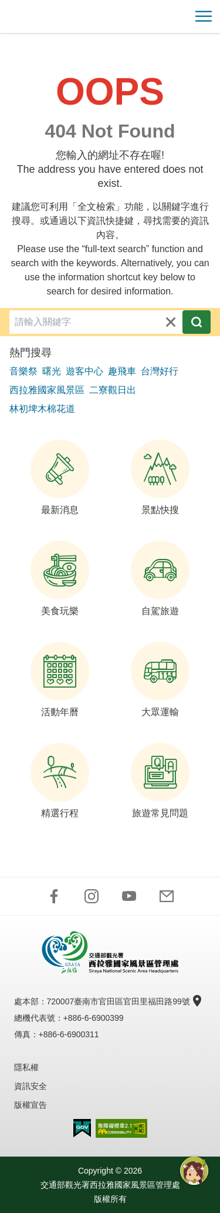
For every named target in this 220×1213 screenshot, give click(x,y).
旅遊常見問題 (160, 780)
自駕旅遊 (160, 578)
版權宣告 (30, 1105)
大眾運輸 (160, 679)
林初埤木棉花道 (42, 409)
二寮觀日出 (112, 390)
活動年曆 (60, 679)
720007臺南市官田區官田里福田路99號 (123, 1001)
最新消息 (60, 477)
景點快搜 (160, 477)
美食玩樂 (60, 578)
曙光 (51, 371)
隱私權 (26, 1067)
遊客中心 (84, 371)
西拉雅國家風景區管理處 (110, 16)
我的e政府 (82, 1128)
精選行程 (60, 780)
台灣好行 (159, 371)
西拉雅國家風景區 (46, 390)
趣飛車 (122, 371)
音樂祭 (23, 371)
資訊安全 (30, 1086)
